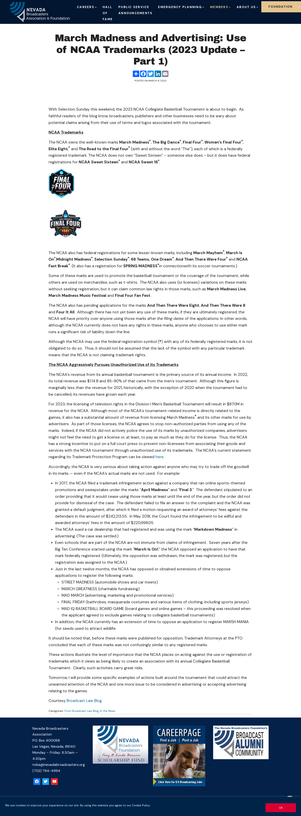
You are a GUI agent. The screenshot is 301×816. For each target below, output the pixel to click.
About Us (246, 7)
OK (281, 808)
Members (219, 7)
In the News (107, 711)
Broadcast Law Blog (84, 700)
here (159, 456)
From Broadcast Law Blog (82, 711)
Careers (85, 7)
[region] (150, 806)
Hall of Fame (108, 13)
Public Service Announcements (135, 10)
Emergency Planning (180, 7)
